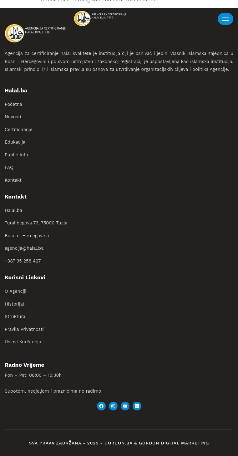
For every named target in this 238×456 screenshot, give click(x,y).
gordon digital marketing (174, 443)
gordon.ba (119, 443)
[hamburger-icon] (225, 19)
